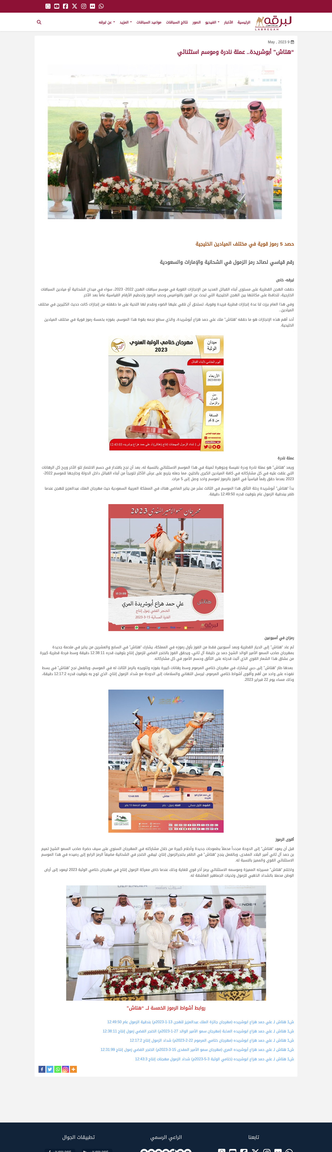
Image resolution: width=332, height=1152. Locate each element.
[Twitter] (49, 1069)
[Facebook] (42, 1069)
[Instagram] (65, 1069)
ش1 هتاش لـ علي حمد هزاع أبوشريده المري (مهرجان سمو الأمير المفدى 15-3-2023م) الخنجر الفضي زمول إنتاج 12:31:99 (197, 1049)
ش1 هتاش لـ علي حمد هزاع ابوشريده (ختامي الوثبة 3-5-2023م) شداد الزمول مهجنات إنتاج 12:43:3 (214, 1059)
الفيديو (212, 22)
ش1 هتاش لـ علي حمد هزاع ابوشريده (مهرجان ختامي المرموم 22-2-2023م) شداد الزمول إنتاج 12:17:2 (212, 1040)
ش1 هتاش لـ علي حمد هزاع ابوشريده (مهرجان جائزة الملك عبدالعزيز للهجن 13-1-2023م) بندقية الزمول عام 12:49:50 (200, 1022)
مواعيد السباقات (148, 22)
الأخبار (228, 22)
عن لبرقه (107, 22)
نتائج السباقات (177, 22)
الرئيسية (243, 22)
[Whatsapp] (57, 1069)
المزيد (126, 22)
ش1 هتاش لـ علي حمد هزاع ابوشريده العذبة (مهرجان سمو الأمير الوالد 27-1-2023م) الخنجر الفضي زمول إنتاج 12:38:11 (198, 1031)
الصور (197, 22)
